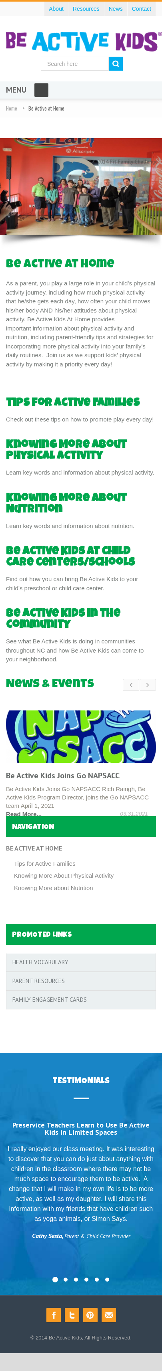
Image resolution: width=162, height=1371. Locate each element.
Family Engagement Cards (49, 998)
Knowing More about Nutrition (53, 886)
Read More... (24, 814)
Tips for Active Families (73, 403)
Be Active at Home (34, 847)
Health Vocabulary (40, 960)
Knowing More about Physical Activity (66, 451)
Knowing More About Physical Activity (64, 873)
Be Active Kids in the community (63, 620)
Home (11, 108)
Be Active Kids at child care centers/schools (70, 557)
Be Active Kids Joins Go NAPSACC (63, 776)
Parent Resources (38, 979)
